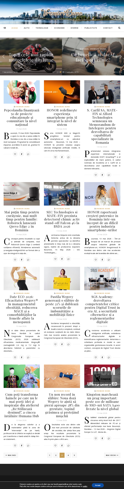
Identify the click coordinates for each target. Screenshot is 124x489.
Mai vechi (112, 446)
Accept (98, 485)
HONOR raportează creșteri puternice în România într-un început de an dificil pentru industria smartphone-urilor (102, 213)
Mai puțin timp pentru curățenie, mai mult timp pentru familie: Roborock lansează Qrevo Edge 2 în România (21, 213)
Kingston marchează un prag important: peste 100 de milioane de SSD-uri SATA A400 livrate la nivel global (102, 393)
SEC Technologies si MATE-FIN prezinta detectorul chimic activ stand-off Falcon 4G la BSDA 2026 (62, 211)
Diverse (74, 28)
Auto (27, 28)
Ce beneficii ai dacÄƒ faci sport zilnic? (93, 57)
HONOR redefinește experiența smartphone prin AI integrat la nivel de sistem (62, 115)
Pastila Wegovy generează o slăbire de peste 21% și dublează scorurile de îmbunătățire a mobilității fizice (62, 297)
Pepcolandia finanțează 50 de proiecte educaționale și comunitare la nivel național (21, 117)
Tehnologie (42, 28)
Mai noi (11, 446)
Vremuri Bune (98, 49)
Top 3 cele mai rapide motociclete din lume (31, 57)
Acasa (15, 28)
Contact (108, 28)
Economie (59, 28)
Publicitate (91, 28)
